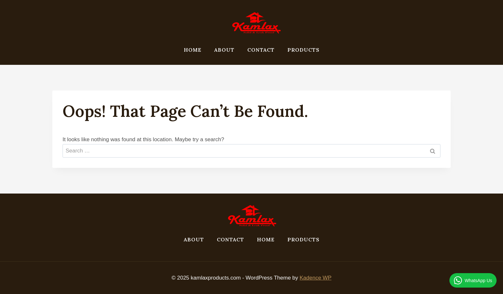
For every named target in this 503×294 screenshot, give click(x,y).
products (303, 50)
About (224, 50)
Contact (261, 50)
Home (192, 50)
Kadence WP (315, 278)
